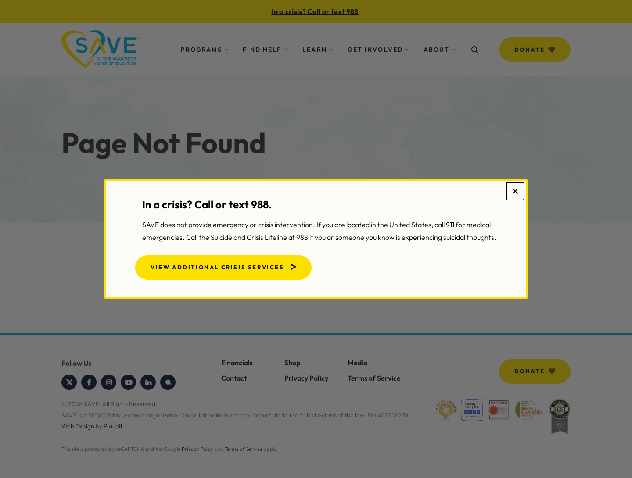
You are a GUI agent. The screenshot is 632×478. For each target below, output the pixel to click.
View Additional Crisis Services (217, 267)
